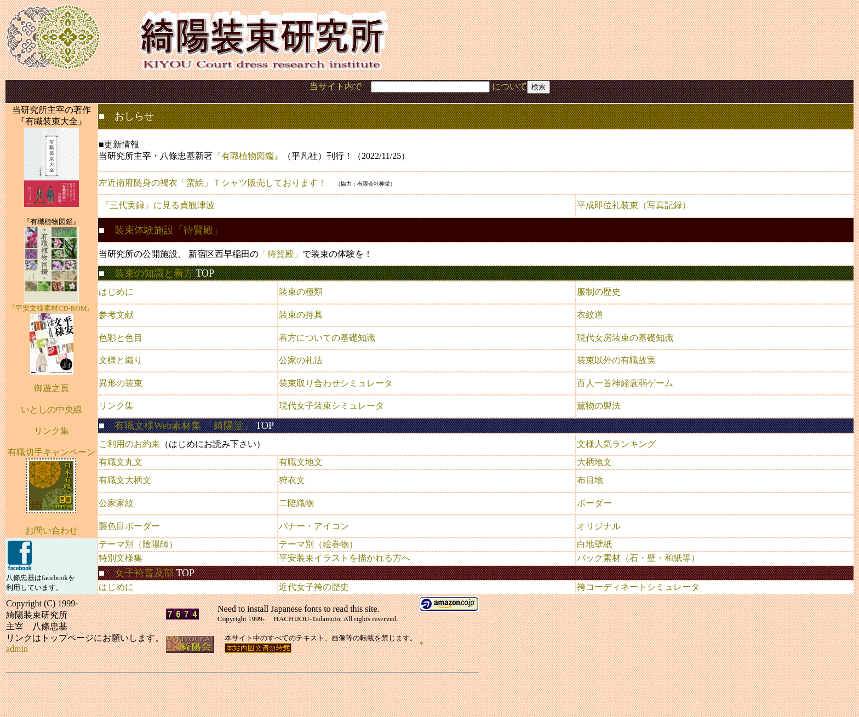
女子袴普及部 (144, 572)
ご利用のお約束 (129, 444)
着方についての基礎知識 (327, 337)
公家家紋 (116, 503)
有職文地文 (301, 462)
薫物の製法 (599, 405)
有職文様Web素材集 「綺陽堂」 (183, 425)
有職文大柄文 (125, 480)
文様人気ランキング (616, 444)
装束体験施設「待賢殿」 (168, 230)
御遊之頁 (51, 388)
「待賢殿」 (280, 254)
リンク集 (116, 405)
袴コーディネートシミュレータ (638, 587)
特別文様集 (120, 558)
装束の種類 (301, 291)
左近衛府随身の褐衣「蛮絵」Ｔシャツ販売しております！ (213, 182)
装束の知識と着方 (153, 273)
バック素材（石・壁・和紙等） (638, 558)
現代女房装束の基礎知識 (625, 337)
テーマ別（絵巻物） (318, 544)
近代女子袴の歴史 (314, 587)
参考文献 (116, 314)
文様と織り (120, 360)
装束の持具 (301, 314)
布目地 (590, 480)
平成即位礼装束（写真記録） (634, 205)
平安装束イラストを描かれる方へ (344, 558)
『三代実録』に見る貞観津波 (158, 205)
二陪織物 (296, 503)
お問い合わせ (51, 530)
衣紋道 (590, 314)
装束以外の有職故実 (616, 360)
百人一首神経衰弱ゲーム (625, 383)
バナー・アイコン (314, 526)
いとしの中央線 (51, 409)
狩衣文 (292, 480)
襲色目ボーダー (129, 526)
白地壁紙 (594, 544)
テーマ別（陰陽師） (138, 544)
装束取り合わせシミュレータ (336, 383)
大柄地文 (594, 462)
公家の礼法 (301, 360)
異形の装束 (120, 383)
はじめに (116, 291)
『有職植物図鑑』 (248, 155)
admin (17, 648)
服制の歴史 (599, 291)
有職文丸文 (120, 462)
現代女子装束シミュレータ (331, 405)
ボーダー (594, 503)
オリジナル (599, 526)
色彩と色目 (120, 337)
